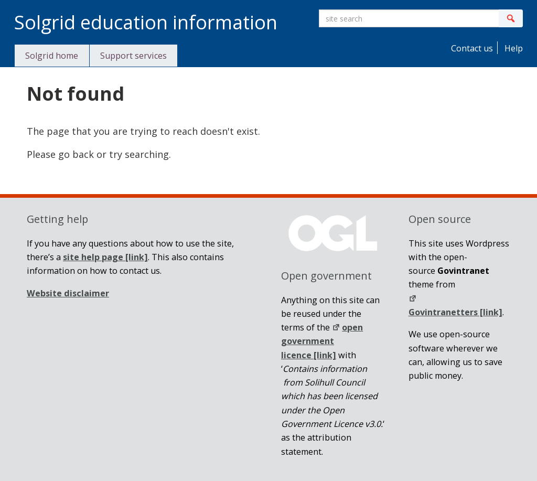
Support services (133, 55)
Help (512, 48)
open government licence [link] (322, 341)
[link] (105, 257)
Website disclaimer (68, 293)
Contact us (471, 48)
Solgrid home (51, 55)
